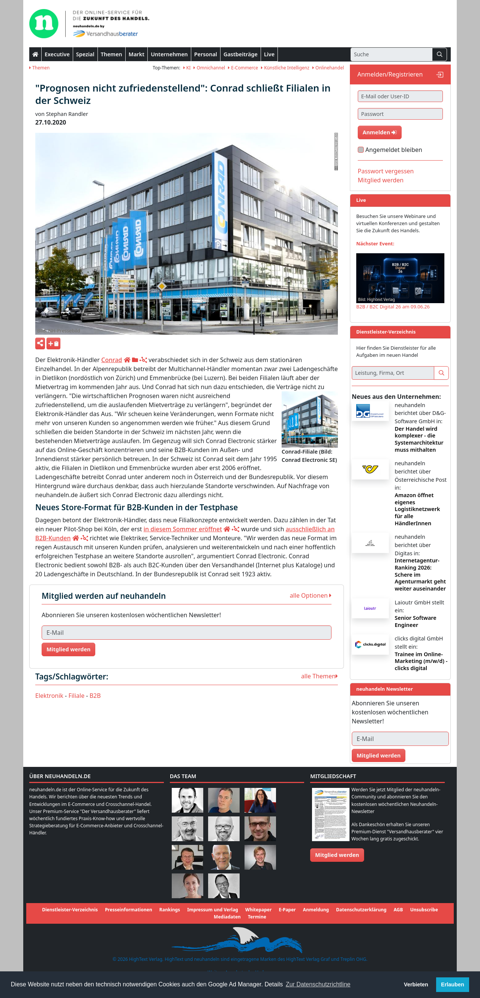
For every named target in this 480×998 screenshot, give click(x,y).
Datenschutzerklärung (361, 909)
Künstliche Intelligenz (285, 68)
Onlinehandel (328, 68)
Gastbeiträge (241, 54)
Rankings (169, 909)
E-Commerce (243, 68)
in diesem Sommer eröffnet (183, 529)
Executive (57, 54)
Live (269, 54)
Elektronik (49, 695)
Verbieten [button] (416, 984)
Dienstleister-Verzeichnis (70, 909)
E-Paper (287, 909)
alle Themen (319, 676)
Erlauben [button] (452, 984)
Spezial (85, 54)
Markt (136, 54)
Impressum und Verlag (212, 909)
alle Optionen (311, 595)
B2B (95, 695)
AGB (398, 909)
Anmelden (380, 132)
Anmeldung (316, 909)
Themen (111, 54)
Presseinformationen (128, 909)
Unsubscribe (424, 909)
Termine (257, 917)
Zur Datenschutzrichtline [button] (318, 984)
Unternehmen (169, 54)
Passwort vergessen (386, 171)
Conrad (111, 360)
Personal (205, 54)
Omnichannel (209, 68)
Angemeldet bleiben (393, 150)
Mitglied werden (68, 649)
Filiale (76, 695)
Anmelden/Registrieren (390, 74)
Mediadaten (227, 917)
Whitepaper (258, 909)
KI (187, 68)
